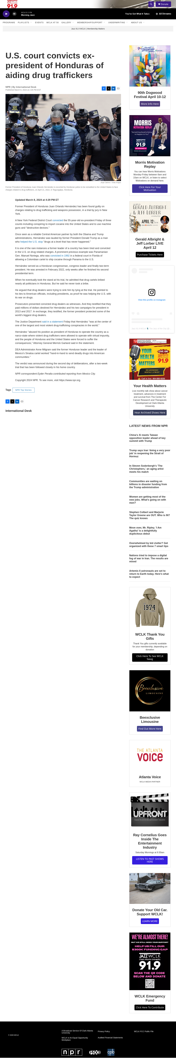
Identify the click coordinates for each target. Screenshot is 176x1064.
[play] (6, 20)
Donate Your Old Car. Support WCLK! (149, 918)
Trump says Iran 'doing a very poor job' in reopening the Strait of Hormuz (149, 459)
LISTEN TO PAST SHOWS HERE (150, 866)
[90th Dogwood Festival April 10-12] (149, 72)
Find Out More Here (149, 735)
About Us (136, 29)
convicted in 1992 (60, 262)
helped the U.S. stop (31, 248)
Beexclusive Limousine (150, 726)
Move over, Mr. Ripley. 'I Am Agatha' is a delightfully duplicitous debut (145, 536)
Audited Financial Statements (110, 1044)
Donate (166, 7)
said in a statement (52, 328)
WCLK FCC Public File (144, 1038)
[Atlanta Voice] (149, 761)
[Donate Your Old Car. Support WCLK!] (149, 894)
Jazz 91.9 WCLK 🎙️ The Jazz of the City (149, 335)
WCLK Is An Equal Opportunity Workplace (75, 1045)
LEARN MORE (150, 927)
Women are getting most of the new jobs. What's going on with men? (147, 506)
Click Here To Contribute (150, 1013)
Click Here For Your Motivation (150, 195)
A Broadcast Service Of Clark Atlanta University (77, 1038)
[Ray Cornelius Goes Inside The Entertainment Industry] (149, 817)
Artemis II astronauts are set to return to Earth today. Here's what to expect (149, 580)
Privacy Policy (104, 1038)
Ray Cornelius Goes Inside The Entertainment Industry (150, 847)
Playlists (23, 29)
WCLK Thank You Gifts (150, 643)
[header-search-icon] (152, 7)
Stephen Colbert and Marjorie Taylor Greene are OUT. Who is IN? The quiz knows (149, 521)
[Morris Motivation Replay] (149, 141)
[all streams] (163, 20)
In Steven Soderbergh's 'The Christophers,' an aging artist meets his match (146, 475)
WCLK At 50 (52, 29)
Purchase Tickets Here (150, 260)
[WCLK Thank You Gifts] (149, 614)
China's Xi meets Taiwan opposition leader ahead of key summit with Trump (147, 444)
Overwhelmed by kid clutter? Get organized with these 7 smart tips (148, 551)
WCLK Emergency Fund (150, 1004)
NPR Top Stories (23, 396)
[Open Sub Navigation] (31, 29)
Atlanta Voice (150, 783)
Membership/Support (89, 29)
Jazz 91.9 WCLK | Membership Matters (88, 35)
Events (39, 29)
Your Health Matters (149, 392)
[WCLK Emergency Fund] (149, 967)
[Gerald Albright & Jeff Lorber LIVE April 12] (149, 223)
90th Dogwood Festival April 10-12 (150, 101)
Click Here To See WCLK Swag (149, 664)
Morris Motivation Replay (149, 170)
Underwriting (116, 29)
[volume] (14, 20)
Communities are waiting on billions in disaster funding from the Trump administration (148, 490)
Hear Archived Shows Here (149, 418)
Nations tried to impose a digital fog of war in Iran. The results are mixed (148, 564)
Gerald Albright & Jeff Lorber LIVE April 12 (149, 249)
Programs (9, 29)
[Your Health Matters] (149, 365)
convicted (58, 226)
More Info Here (150, 110)
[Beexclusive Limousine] (149, 697)
